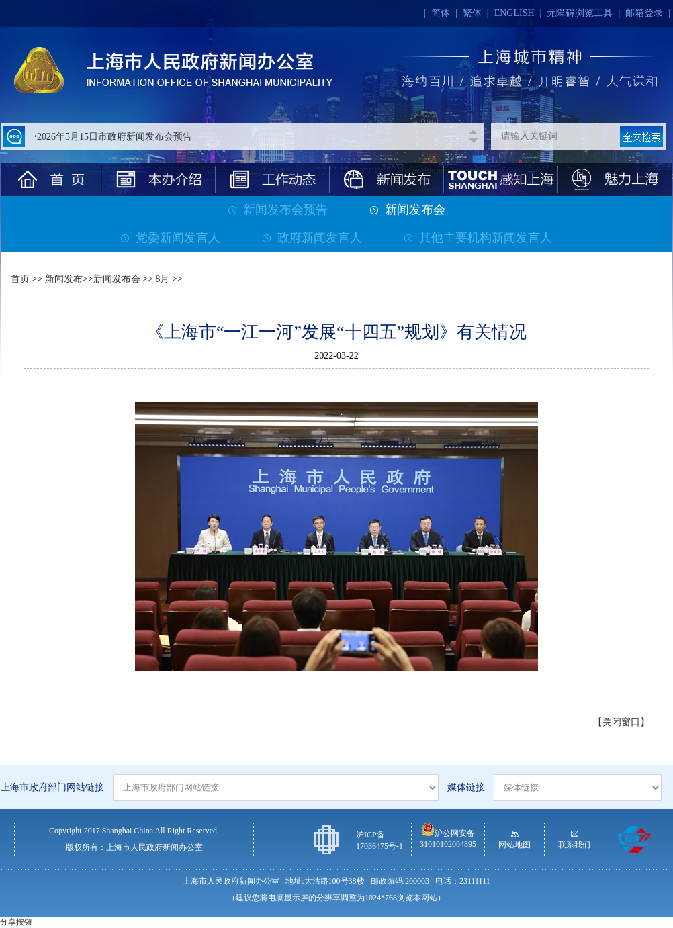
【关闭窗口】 (621, 722)
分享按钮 (16, 922)
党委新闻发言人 (170, 237)
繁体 (472, 13)
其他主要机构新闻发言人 (478, 237)
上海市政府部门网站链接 (52, 787)
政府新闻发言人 (312, 237)
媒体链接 (466, 787)
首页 (20, 279)
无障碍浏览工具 (580, 13)
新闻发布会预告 (278, 209)
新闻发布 (64, 279)
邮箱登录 (644, 13)
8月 (161, 279)
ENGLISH (514, 13)
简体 (440, 13)
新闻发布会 (407, 209)
